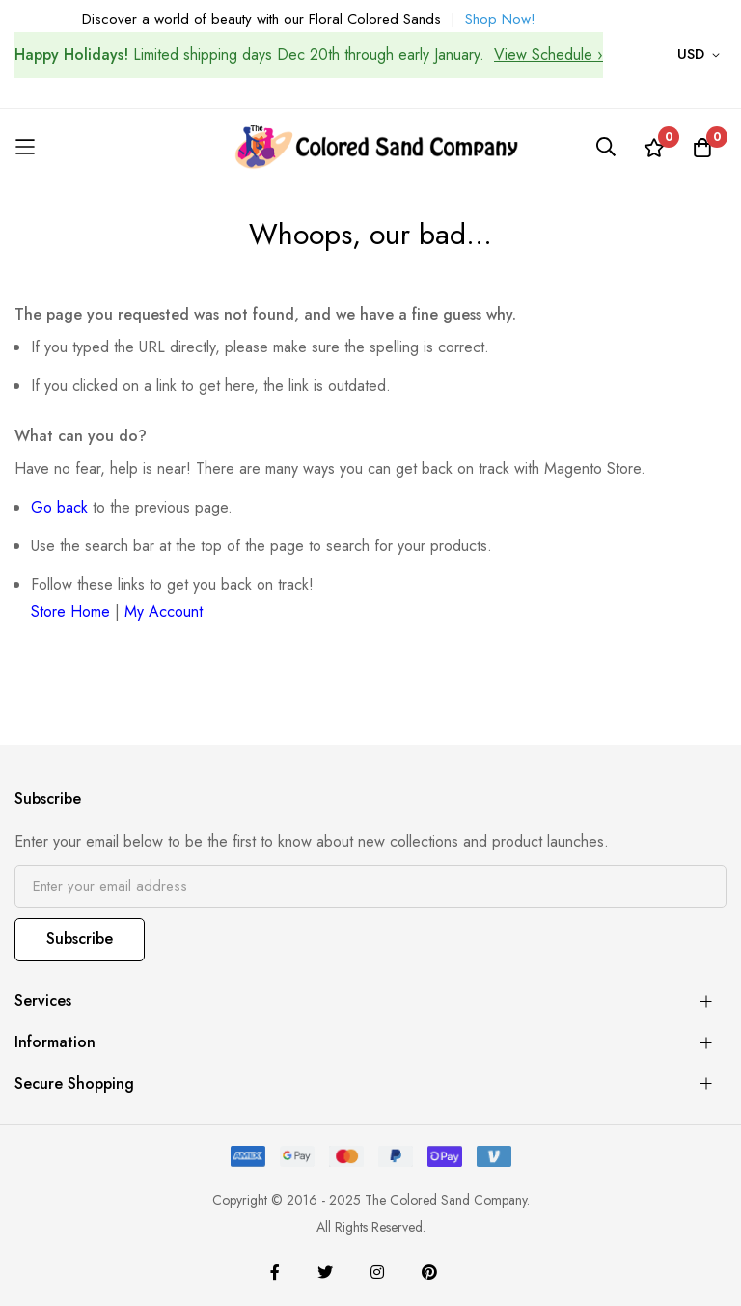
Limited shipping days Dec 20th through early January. (308, 54)
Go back (59, 507)
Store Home (70, 611)
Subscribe (79, 939)
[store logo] (370, 147)
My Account (163, 611)
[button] (702, 55)
